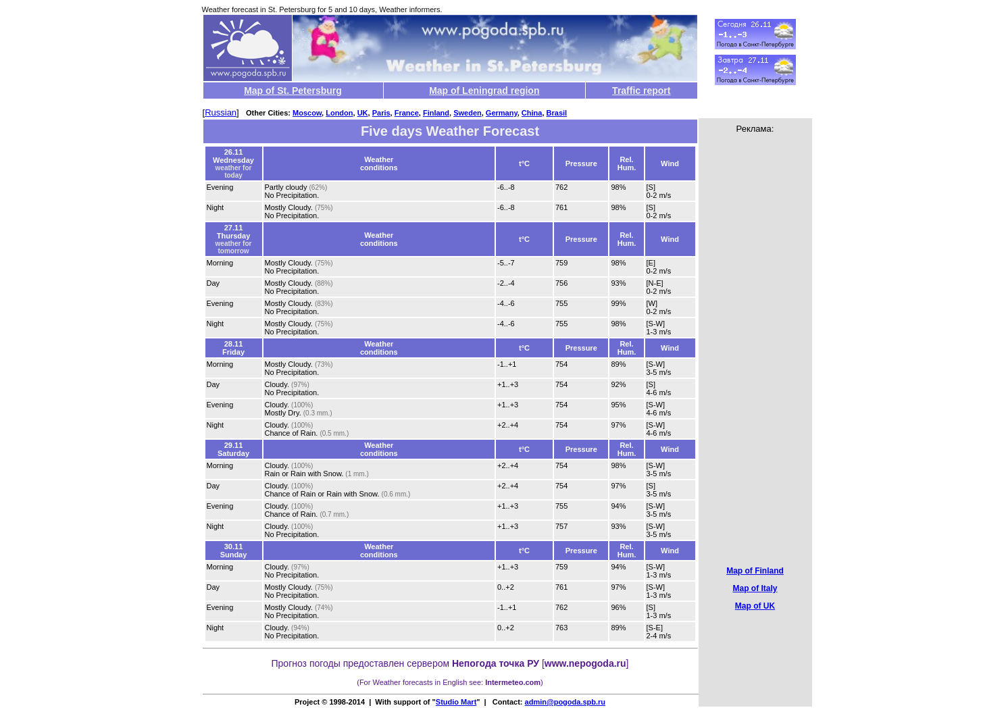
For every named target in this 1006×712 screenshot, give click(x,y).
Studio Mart (456, 702)
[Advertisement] (755, 339)
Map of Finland (755, 571)
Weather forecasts (402, 682)
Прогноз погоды (306, 663)
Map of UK (755, 606)
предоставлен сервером (441, 663)
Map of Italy (754, 588)
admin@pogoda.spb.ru (565, 702)
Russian (220, 112)
